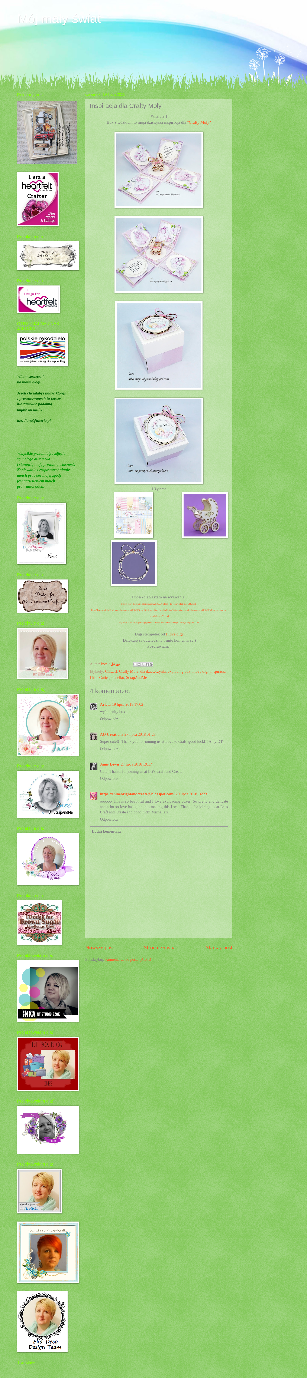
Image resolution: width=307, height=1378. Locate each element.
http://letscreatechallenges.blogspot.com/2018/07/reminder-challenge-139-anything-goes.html (159, 622)
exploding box (179, 671)
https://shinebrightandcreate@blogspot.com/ (137, 794)
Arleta (105, 704)
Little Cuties (99, 677)
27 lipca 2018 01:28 (140, 734)
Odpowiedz (109, 719)
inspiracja (218, 671)
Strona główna (160, 947)
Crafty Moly (128, 671)
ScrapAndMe (136, 677)
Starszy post (219, 947)
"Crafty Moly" (199, 122)
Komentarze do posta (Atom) (128, 959)
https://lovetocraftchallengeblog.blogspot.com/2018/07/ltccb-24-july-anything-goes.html (129, 610)
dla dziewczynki (153, 671)
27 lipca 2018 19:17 (136, 764)
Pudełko (117, 677)
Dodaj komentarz (106, 831)
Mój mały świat (59, 18)
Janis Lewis (109, 764)
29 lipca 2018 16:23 (191, 794)
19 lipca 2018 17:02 (127, 704)
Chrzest (111, 671)
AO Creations (111, 734)
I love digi (174, 634)
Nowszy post (99, 947)
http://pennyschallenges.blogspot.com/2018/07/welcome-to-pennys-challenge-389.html (158, 604)
